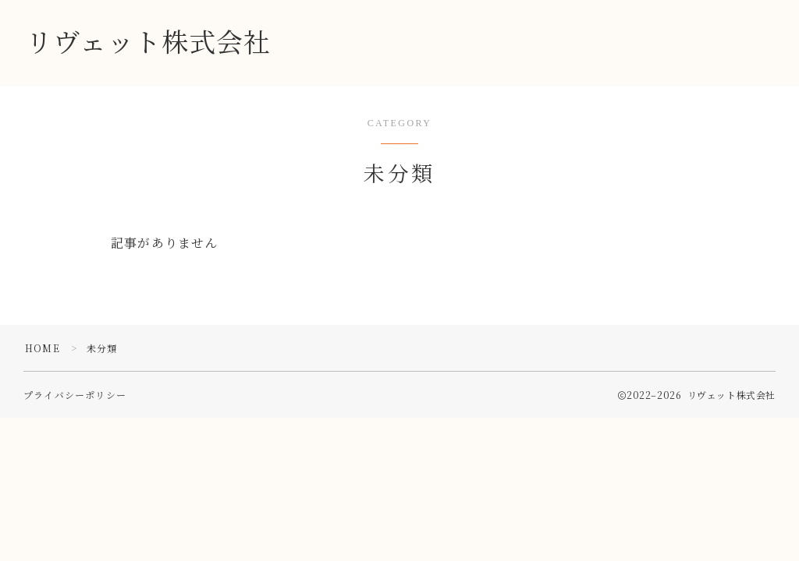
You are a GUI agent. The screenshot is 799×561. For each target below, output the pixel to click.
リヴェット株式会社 (148, 43)
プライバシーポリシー (74, 394)
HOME (42, 348)
